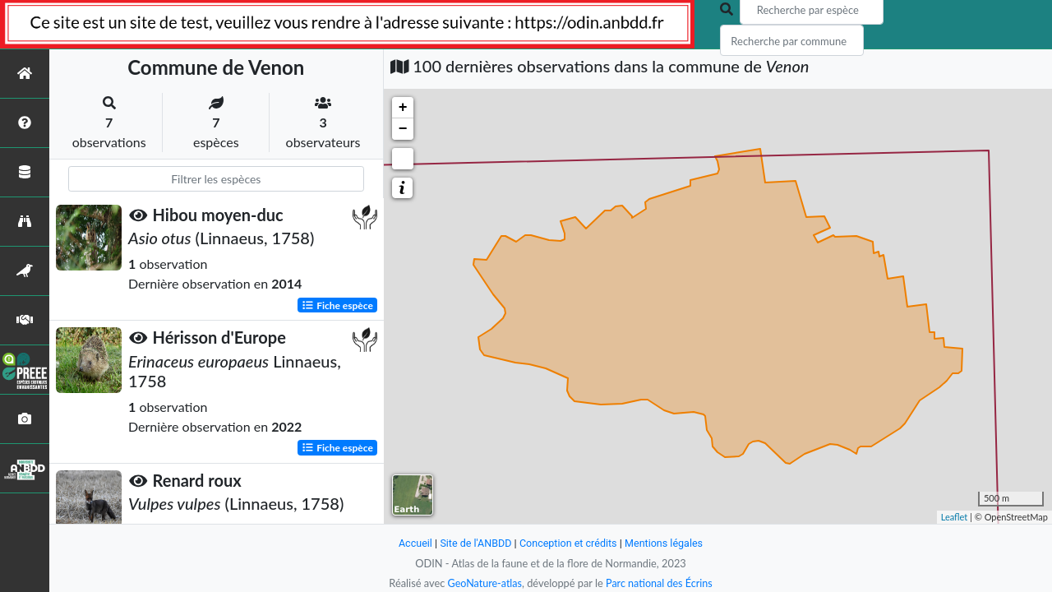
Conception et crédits (568, 543)
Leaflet (954, 516)
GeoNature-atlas (483, 583)
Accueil (412, 543)
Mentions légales (666, 543)
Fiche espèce (337, 304)
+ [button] (403, 108)
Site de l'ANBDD (474, 543)
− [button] (403, 129)
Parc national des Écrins (660, 583)
